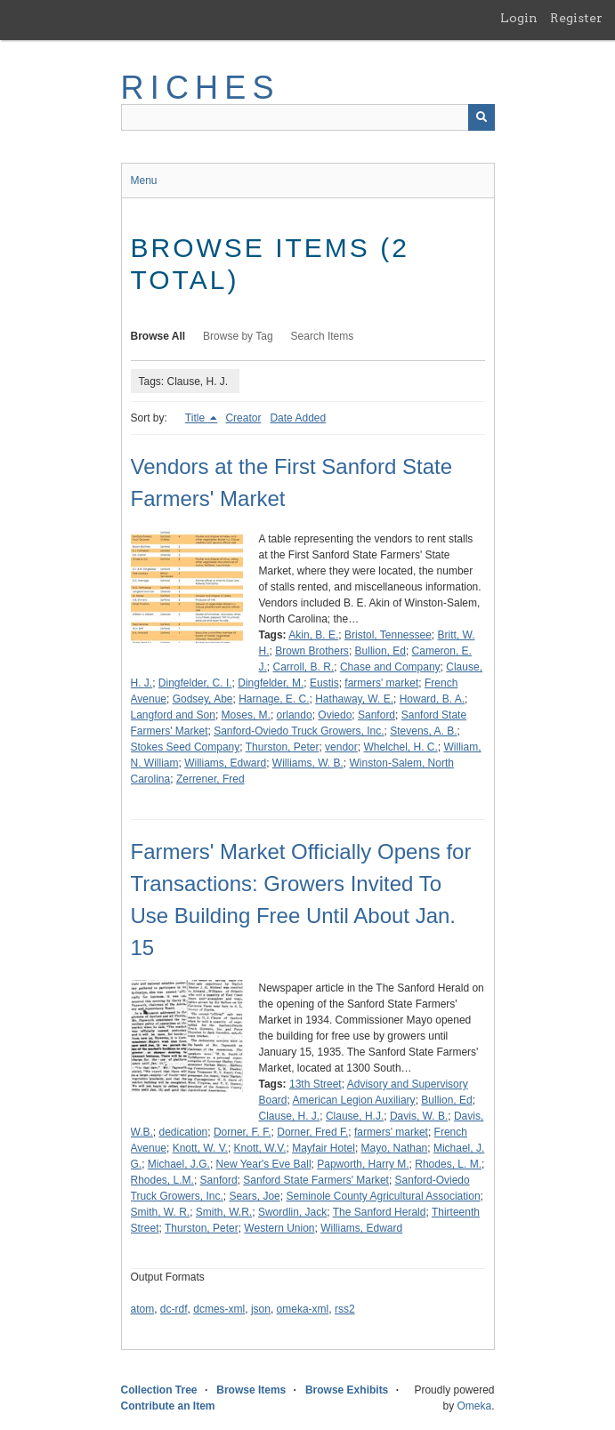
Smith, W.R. (224, 1212)
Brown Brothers (312, 651)
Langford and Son (173, 715)
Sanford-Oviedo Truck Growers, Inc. (299, 731)
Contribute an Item (168, 1406)
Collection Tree (159, 1390)
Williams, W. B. (308, 763)
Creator (243, 418)
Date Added (298, 418)
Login (519, 18)
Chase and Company (390, 667)
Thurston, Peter (283, 747)
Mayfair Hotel (323, 1148)
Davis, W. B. (419, 1116)
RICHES (200, 87)
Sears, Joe (254, 1196)
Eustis (324, 683)
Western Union (279, 1228)
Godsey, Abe (203, 699)
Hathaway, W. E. (354, 699)
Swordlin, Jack (292, 1212)
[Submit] (481, 117)
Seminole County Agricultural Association (383, 1196)
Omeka (474, 1406)
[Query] (308, 117)
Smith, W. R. (160, 1212)
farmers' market (381, 683)
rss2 (345, 1309)
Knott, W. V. (200, 1148)
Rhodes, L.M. (162, 1180)
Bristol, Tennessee (388, 635)
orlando (294, 715)
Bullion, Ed (380, 651)
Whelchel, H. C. (400, 747)
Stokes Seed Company (185, 747)
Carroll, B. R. (304, 667)
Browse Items (251, 1390)
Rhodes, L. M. (448, 1164)
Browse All (158, 336)
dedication (183, 1132)
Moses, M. (246, 715)
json (261, 1309)
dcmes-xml (219, 1309)
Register (576, 18)
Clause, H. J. (289, 1116)
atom (143, 1309)
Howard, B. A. (432, 699)
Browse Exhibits (346, 1390)
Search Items (322, 336)
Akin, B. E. (313, 635)
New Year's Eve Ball (264, 1164)
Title (196, 418)
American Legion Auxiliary (354, 1100)
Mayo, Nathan (394, 1148)
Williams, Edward (225, 763)
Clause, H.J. (355, 1116)
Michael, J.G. (179, 1164)
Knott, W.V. (260, 1148)
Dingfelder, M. (270, 683)
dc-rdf (174, 1309)
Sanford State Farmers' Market (316, 1180)
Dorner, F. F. (242, 1132)
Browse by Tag (238, 336)
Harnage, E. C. (274, 699)
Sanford (376, 715)
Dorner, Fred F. (312, 1132)
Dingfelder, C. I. (195, 683)
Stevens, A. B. (423, 731)
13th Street (315, 1084)
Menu (144, 180)
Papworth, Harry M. (363, 1164)
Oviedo (335, 715)
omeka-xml (303, 1309)
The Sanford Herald (379, 1212)
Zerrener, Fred (210, 779)
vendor (341, 747)
